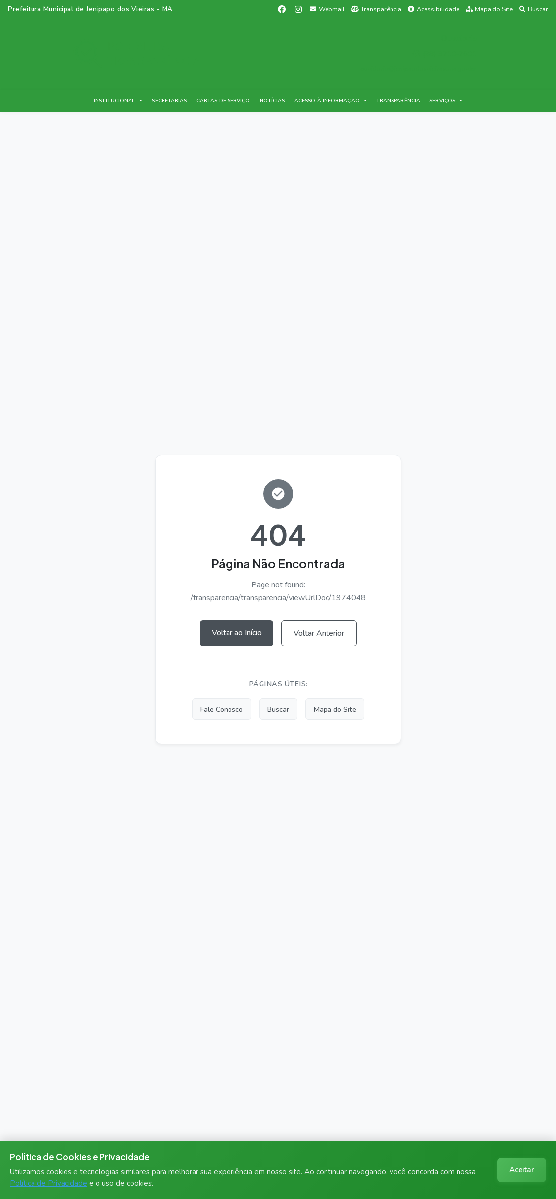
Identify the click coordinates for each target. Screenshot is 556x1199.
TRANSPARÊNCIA (398, 100)
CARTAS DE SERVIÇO (223, 100)
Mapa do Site (489, 9)
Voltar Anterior (319, 633)
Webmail (327, 9)
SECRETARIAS (169, 100)
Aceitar (521, 1170)
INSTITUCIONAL (114, 100)
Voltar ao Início (237, 632)
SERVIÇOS (442, 100)
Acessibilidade (433, 9)
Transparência (376, 9)
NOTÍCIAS (272, 100)
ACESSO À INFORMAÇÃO (327, 100)
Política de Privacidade (48, 1183)
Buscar (533, 9)
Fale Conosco (221, 709)
